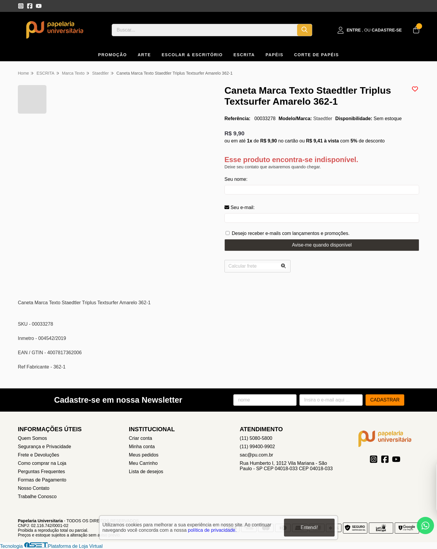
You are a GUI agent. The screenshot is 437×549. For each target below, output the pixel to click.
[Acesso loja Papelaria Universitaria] (369, 30)
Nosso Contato (33, 488)
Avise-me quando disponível (322, 244)
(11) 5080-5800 (256, 438)
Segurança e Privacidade (44, 446)
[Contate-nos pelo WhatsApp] (425, 525)
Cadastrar (385, 399)
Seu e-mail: (239, 207)
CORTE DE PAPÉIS (316, 54)
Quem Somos (32, 438)
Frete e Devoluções (38, 454)
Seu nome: (235, 179)
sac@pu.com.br (256, 454)
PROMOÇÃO (112, 54)
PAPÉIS (274, 54)
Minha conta (142, 446)
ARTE (144, 54)
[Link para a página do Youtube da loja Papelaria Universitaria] (39, 6)
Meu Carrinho (143, 463)
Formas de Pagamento (42, 479)
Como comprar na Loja (42, 463)
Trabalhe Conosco (37, 496)
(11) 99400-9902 (257, 446)
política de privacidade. (212, 530)
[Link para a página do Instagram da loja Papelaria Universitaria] (21, 6)
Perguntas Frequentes (41, 471)
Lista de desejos (146, 471)
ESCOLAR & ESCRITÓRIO (192, 54)
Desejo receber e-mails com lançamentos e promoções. (290, 233)
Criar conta (140, 438)
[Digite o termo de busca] (204, 30)
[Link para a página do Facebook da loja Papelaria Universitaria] (30, 6)
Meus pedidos (144, 454)
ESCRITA (244, 54)
